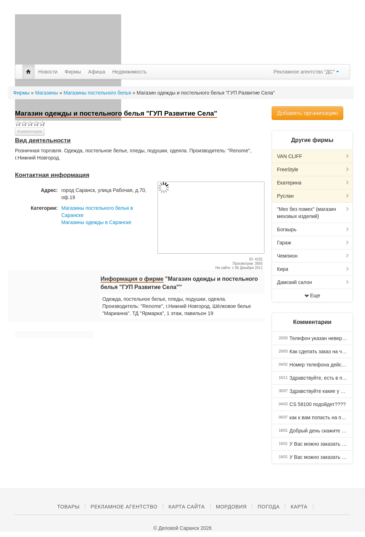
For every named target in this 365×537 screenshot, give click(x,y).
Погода (268, 507)
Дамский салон (313, 282)
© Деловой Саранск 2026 (182, 528)
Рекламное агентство (124, 507)
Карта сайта (187, 507)
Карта (299, 507)
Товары (68, 507)
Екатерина (313, 183)
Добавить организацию (307, 113)
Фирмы (73, 72)
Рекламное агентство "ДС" (306, 72)
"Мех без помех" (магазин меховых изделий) (313, 212)
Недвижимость (129, 72)
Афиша (96, 72)
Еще (312, 295)
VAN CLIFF (313, 156)
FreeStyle (313, 169)
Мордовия (231, 507)
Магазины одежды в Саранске (96, 222)
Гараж (313, 242)
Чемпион (313, 256)
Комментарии (29, 131)
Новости (47, 72)
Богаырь (313, 229)
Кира (313, 269)
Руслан (313, 196)
